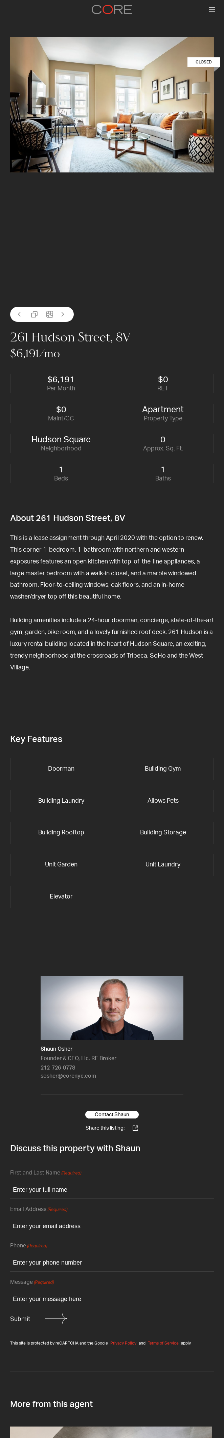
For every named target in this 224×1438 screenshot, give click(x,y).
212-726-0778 (58, 1068)
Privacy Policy (123, 1343)
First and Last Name (45, 1173)
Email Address (38, 1210)
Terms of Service (163, 1343)
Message (32, 1282)
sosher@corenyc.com (68, 1076)
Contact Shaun (112, 1114)
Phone (28, 1246)
